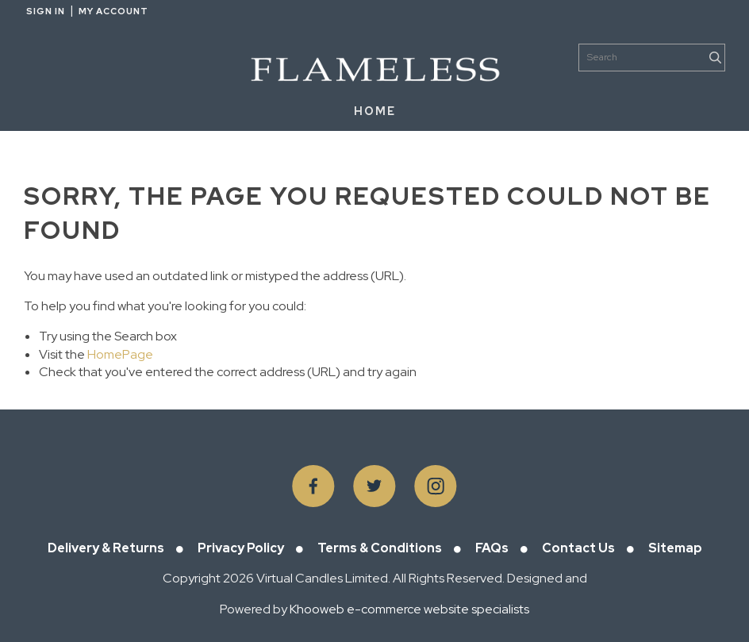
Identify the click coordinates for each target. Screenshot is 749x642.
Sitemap (675, 548)
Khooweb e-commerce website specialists (409, 609)
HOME (375, 111)
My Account (113, 11)
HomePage (120, 354)
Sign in (45, 11)
